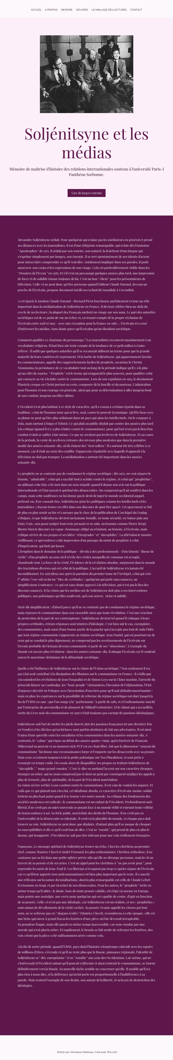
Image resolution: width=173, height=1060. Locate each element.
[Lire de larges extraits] (87, 193)
